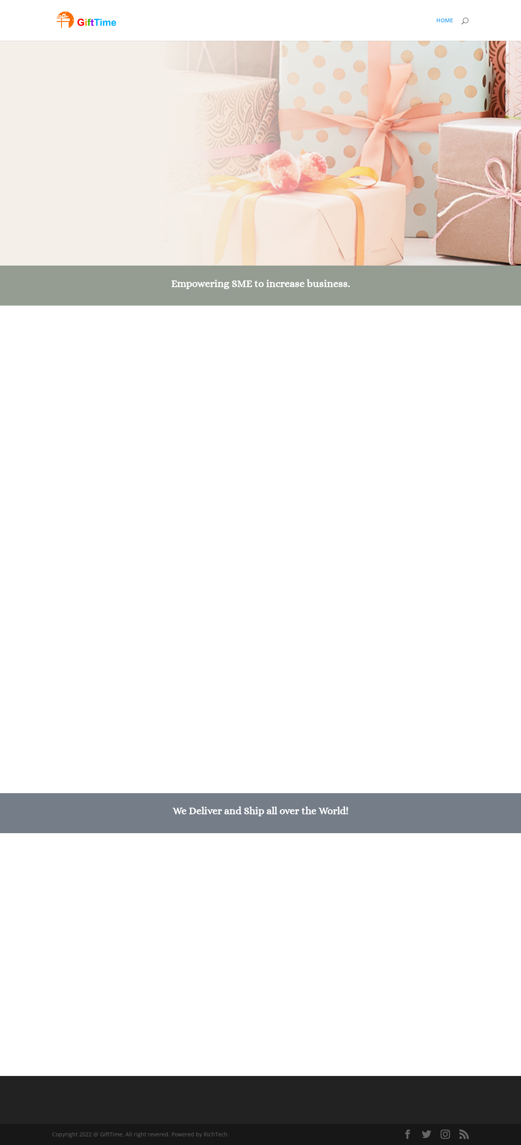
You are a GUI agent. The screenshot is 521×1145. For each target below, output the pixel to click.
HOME (444, 21)
